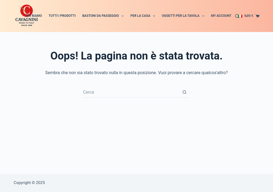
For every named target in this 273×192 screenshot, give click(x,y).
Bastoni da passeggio (104, 16)
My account (221, 16)
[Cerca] (237, 16)
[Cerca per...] (131, 92)
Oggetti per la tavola (184, 16)
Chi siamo (34, 16)
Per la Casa (143, 16)
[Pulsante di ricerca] (184, 92)
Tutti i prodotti (62, 16)
